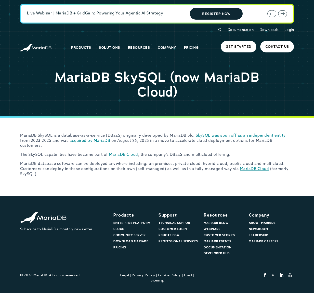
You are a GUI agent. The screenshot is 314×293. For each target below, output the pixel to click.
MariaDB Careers (263, 241)
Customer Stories (219, 235)
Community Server (129, 235)
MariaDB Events (217, 241)
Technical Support (175, 223)
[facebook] (265, 275)
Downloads (269, 30)
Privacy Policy (143, 275)
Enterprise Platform (131, 223)
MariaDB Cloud (123, 155)
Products (123, 215)
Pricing (119, 247)
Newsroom (258, 229)
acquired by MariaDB (90, 141)
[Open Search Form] (220, 30)
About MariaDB (262, 223)
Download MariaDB (130, 241)
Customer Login (172, 229)
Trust (187, 275)
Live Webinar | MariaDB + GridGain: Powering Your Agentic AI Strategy (95, 13)
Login (289, 30)
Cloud (119, 229)
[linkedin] (282, 275)
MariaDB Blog (216, 223)
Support (167, 215)
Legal (124, 275)
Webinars (212, 229)
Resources (216, 215)
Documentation (241, 30)
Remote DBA (168, 235)
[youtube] (290, 275)
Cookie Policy (169, 275)
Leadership (258, 235)
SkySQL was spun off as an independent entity (241, 136)
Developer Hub (217, 253)
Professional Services (178, 241)
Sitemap (157, 280)
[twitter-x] (273, 275)
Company (259, 215)
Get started (238, 46)
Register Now (216, 14)
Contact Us (277, 46)
